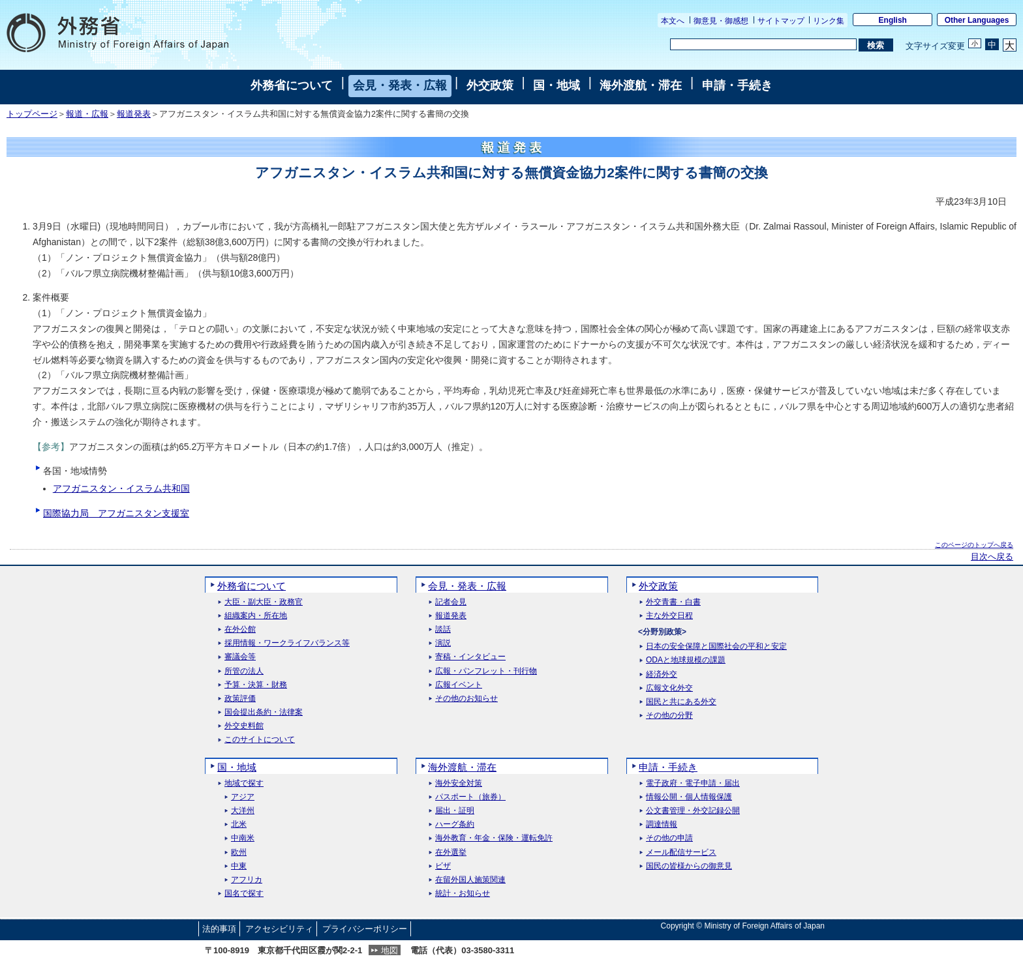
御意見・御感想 (721, 20)
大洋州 (242, 811)
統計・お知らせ (462, 893)
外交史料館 (244, 726)
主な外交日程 (669, 616)
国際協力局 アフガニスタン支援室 (116, 513)
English (893, 20)
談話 (443, 629)
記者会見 (450, 602)
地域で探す (244, 783)
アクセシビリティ (279, 929)
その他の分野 (669, 715)
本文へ (672, 20)
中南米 (242, 838)
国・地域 (556, 85)
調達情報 (661, 824)
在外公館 (240, 629)
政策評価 (240, 698)
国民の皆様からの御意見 (689, 866)
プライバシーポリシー (364, 929)
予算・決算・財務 (255, 685)
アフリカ (246, 880)
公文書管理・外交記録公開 (693, 811)
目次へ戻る (992, 556)
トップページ (32, 114)
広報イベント (458, 685)
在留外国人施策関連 (470, 880)
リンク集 (828, 20)
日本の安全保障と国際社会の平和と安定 (716, 646)
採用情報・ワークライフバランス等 (287, 643)
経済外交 (661, 674)
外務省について (292, 85)
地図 (389, 950)
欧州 (239, 852)
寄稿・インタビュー (470, 657)
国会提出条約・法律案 (263, 712)
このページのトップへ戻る (974, 544)
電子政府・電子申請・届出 (693, 783)
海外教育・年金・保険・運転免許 (494, 838)
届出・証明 (454, 811)
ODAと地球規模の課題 (685, 660)
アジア (242, 797)
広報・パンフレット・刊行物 (486, 671)
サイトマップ (780, 20)
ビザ (443, 866)
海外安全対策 (458, 783)
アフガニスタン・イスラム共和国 (121, 488)
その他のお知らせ (466, 698)
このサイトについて (259, 739)
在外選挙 (450, 852)
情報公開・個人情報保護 (689, 797)
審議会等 (240, 657)
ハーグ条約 (454, 824)
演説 (443, 643)
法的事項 (219, 929)
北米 (239, 824)
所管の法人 (244, 671)
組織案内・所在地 (255, 616)
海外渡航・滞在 (641, 85)
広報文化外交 (669, 688)
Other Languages (977, 20)
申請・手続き (737, 85)
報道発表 (134, 114)
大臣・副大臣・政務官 (263, 602)
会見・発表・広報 (400, 85)
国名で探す (244, 893)
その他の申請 (669, 838)
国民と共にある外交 (681, 702)
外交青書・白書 (673, 602)
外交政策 (489, 85)
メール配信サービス (681, 852)
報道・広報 (87, 114)
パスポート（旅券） (470, 797)
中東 (239, 866)
